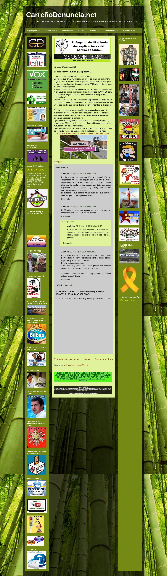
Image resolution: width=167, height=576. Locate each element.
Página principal (33, 31)
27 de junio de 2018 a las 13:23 (83, 207)
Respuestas (69, 222)
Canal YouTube (129, 31)
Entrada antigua (104, 359)
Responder (65, 199)
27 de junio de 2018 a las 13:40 (89, 226)
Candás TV (94, 31)
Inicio (87, 359)
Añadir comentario (65, 285)
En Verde (81, 31)
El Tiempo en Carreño (127, 300)
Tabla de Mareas (51, 31)
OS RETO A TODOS (35, 170)
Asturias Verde (68, 31)
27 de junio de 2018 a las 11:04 (83, 174)
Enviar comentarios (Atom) (77, 365)
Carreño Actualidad (110, 31)
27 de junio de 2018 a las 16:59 (83, 252)
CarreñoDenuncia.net (61, 15)
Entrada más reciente (66, 359)
